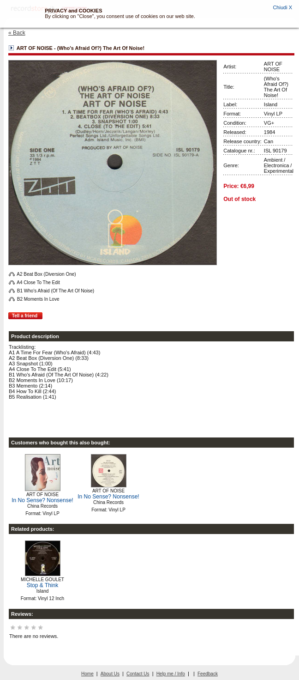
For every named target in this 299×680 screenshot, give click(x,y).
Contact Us (137, 673)
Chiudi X (282, 7)
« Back (16, 33)
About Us (110, 673)
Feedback (207, 673)
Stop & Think (42, 585)
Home (87, 673)
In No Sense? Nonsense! (42, 500)
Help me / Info (170, 673)
